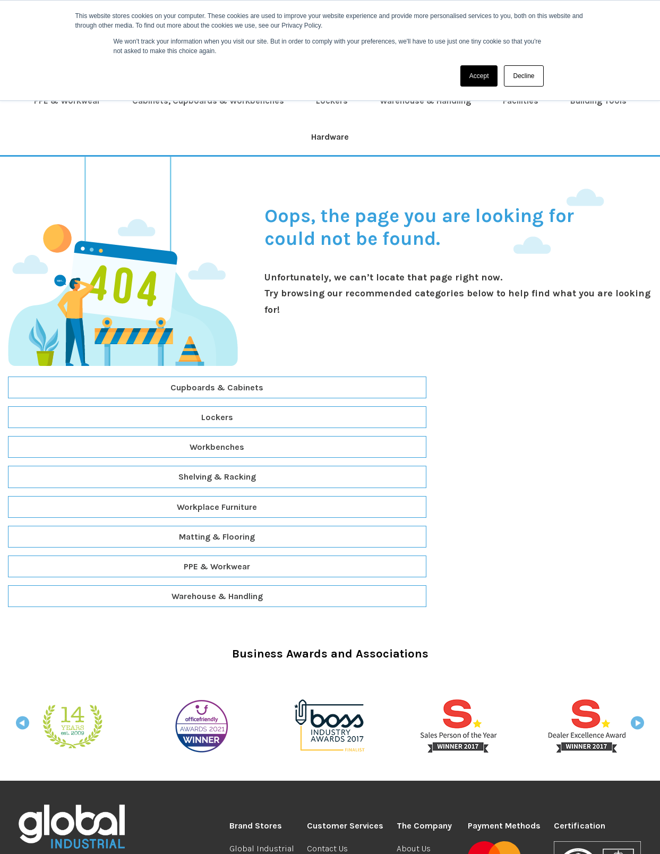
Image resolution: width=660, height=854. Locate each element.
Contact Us (327, 669)
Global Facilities (260, 769)
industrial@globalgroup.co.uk (92, 718)
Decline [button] (523, 76)
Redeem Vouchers (341, 713)
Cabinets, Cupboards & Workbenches (208, 101)
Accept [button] (479, 76)
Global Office (253, 684)
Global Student (258, 713)
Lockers (332, 101)
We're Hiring (419, 684)
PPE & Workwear (67, 101)
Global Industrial (261, 669)
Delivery (322, 684)
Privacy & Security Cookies (306, 835)
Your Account (422, 740)
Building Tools (598, 101)
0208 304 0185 (54, 703)
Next (637, 547)
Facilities (520, 101)
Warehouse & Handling (425, 101)
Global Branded (259, 699)
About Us (414, 669)
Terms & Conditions (213, 835)
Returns (322, 699)
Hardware (330, 137)
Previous (22, 547)
